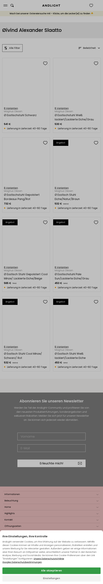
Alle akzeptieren (51, 570)
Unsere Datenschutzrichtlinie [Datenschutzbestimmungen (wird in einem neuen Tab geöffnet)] (49, 558)
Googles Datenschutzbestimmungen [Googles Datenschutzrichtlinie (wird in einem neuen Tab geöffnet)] (22, 562)
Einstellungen (51, 578)
